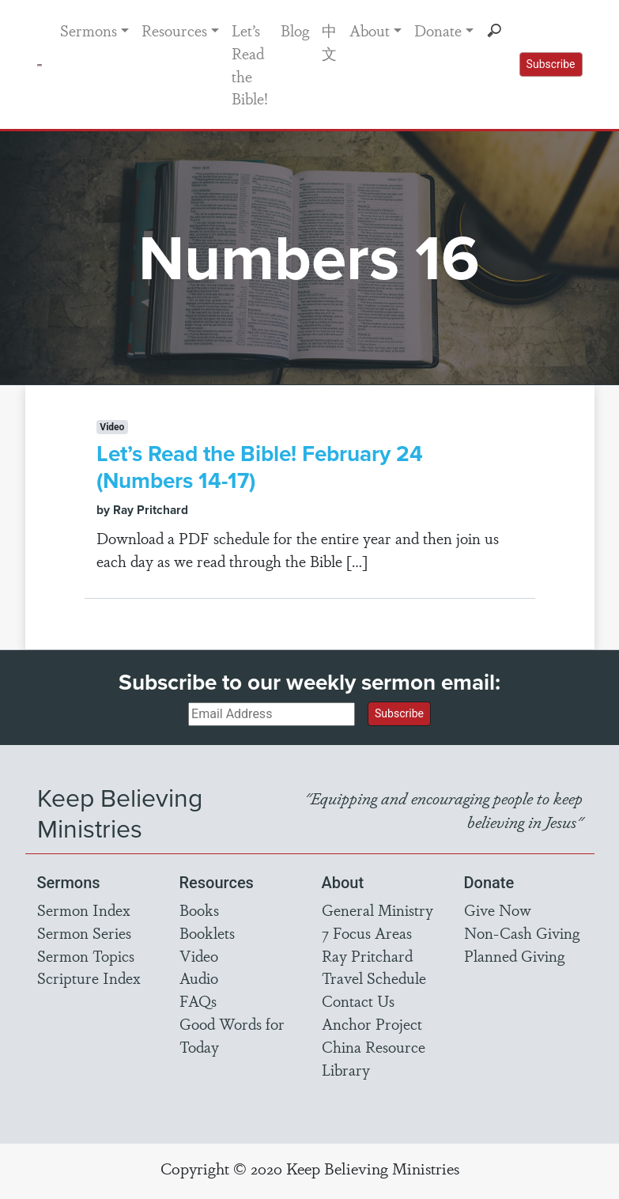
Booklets (207, 932)
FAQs (198, 1000)
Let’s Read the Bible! (250, 64)
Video (198, 955)
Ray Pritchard (367, 955)
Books (199, 909)
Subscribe (551, 64)
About (369, 30)
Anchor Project (372, 1023)
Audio (198, 977)
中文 (329, 41)
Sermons (88, 30)
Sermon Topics (85, 955)
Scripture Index (89, 977)
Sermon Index (83, 909)
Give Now (497, 909)
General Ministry (377, 909)
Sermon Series (84, 932)
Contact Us (358, 1000)
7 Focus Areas (367, 932)
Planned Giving (514, 955)
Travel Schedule (374, 977)
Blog (295, 30)
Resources (174, 30)
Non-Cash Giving (521, 932)
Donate (438, 30)
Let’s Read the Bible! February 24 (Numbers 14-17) (259, 467)
